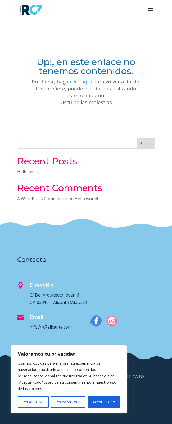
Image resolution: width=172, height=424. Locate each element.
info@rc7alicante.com (51, 327)
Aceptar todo (104, 401)
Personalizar (33, 401)
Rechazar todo (68, 401)
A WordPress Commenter (42, 199)
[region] (69, 379)
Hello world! (28, 172)
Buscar (146, 143)
